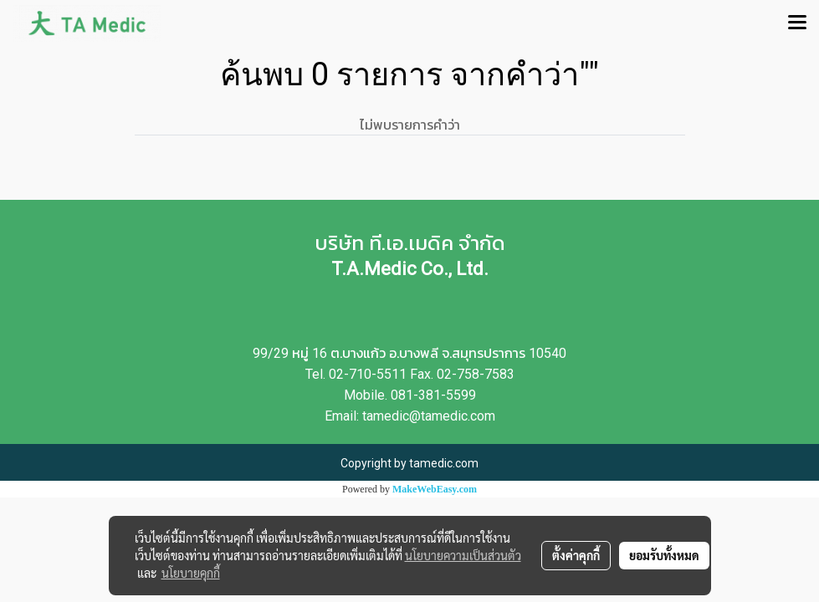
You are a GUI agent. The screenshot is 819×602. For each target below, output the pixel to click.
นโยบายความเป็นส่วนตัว (463, 555)
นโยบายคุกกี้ (190, 572)
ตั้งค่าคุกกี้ (576, 555)
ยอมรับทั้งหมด (664, 555)
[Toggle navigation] (797, 23)
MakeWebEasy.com (434, 489)
